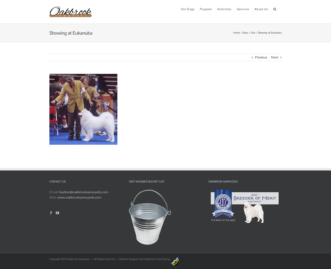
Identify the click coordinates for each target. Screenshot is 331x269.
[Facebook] (51, 213)
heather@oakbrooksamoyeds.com (83, 192)
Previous (261, 57)
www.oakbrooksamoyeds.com (79, 197)
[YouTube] (57, 213)
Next (274, 57)
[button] (274, 9)
